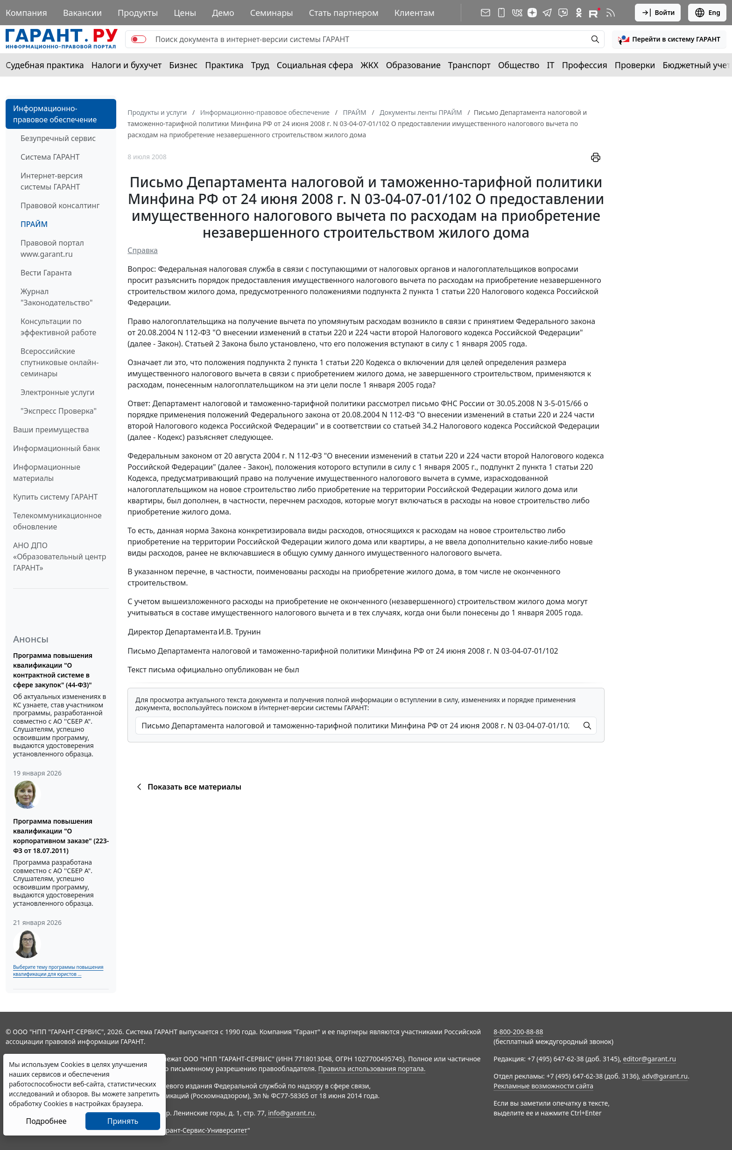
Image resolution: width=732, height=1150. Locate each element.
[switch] (138, 39)
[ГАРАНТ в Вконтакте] (517, 12)
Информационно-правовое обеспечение (55, 114)
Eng (707, 12)
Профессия (584, 65)
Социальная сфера (315, 65)
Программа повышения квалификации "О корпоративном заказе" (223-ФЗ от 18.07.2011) (61, 836)
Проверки (635, 65)
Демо (223, 12)
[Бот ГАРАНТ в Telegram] (563, 12)
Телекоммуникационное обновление (57, 521)
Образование (413, 65)
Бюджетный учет (696, 65)
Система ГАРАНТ (50, 157)
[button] (669, 39)
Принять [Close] (123, 1121)
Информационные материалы (46, 472)
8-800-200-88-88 (518, 1031)
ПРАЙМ (34, 224)
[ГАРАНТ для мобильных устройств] (501, 12)
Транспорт (469, 65)
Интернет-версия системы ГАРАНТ (52, 181)
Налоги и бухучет (127, 65)
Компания (26, 12)
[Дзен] (532, 12)
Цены (185, 12)
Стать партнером (344, 12)
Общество (519, 65)
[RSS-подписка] (610, 12)
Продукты (138, 12)
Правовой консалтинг (60, 205)
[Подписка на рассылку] (485, 12)
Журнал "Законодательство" (57, 297)
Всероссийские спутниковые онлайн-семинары (60, 362)
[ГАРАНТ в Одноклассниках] (578, 12)
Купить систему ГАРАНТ (55, 497)
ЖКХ (370, 65)
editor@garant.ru (649, 1058)
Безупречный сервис (58, 138)
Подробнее (46, 1121)
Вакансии (82, 12)
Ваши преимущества (51, 429)
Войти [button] (658, 12)
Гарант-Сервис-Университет (203, 1130)
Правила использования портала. (371, 1068)
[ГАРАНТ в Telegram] (547, 12)
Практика (224, 65)
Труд (260, 65)
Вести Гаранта (46, 273)
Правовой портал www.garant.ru (52, 248)
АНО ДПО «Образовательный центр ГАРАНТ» (59, 556)
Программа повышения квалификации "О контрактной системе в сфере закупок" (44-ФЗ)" (52, 670)
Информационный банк (56, 448)
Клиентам (414, 12)
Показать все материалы (187, 786)
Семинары (271, 12)
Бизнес (183, 65)
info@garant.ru (291, 1112)
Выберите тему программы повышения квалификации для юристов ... (58, 970)
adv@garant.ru (665, 1076)
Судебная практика (45, 65)
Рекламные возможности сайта (543, 1085)
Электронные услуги (57, 392)
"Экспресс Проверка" (59, 411)
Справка (142, 250)
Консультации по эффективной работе (58, 327)
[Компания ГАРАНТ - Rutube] (594, 12)
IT (551, 65)
